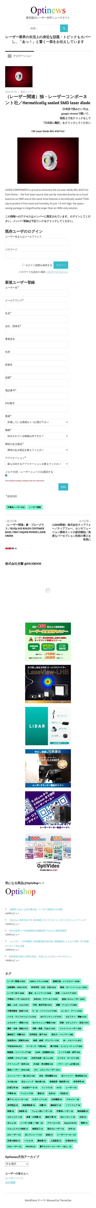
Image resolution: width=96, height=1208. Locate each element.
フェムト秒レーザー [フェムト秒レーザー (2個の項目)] (41, 1111)
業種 (8, 415)
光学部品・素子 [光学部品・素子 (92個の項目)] (38, 1034)
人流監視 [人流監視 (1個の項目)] (56, 1140)
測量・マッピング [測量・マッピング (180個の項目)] (66, 1004)
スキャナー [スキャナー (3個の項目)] (72, 1099)
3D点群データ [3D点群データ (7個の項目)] (29, 1087)
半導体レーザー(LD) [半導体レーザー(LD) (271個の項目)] (18, 999)
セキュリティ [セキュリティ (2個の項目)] (14, 1116)
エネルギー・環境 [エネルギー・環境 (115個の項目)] (17, 1022)
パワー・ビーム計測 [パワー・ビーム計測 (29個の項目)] (68, 1063)
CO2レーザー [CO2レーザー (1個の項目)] (14, 1146)
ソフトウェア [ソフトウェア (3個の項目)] (73, 1105)
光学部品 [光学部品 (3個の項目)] (12, 1105)
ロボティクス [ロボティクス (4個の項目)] (39, 1099)
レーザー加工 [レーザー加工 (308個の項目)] (15, 993)
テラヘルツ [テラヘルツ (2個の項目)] (53, 1122)
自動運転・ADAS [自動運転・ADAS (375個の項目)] (17, 987)
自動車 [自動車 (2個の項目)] (22, 1111)
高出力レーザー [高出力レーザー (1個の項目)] (55, 1128)
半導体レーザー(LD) (15, 507)
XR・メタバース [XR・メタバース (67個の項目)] (72, 1040)
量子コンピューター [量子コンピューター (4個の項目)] (17, 1099)
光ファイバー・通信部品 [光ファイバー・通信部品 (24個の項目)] (74, 1075)
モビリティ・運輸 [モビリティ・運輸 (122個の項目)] (76, 1016)
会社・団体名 (13, 325)
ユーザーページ (14, 1178)
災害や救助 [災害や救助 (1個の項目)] (13, 1140)
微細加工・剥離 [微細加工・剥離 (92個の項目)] (16, 1034)
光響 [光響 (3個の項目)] (42, 1105)
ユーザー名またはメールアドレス (23, 236)
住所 (7, 352)
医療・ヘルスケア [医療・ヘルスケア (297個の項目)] (66, 993)
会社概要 (10, 1183)
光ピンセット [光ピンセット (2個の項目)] (67, 1116)
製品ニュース (27, 91)
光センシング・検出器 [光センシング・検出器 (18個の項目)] (33, 1081)
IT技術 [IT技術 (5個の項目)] (64, 1093)
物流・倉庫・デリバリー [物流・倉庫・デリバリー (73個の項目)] (46, 1040)
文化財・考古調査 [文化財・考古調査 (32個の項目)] (43, 1063)
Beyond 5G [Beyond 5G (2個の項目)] (70, 1122)
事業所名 (10, 339)
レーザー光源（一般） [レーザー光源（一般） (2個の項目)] (31, 1122)
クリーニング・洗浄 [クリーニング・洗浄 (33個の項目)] (18, 1063)
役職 (8, 377)
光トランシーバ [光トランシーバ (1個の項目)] (33, 1134)
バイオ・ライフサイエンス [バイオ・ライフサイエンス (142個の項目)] (21, 1016)
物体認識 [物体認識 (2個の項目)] (82, 1111)
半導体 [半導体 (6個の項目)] (11, 1093)
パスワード (11, 249)
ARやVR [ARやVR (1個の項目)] (30, 1146)
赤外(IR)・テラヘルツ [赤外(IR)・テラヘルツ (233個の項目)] (46, 999)
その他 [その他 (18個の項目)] (12, 1081)
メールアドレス (14, 300)
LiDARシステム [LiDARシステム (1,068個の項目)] (39, 981)
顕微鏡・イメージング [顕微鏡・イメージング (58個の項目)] (19, 1052)
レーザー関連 (35, 507)
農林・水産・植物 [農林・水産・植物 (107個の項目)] (17, 1028)
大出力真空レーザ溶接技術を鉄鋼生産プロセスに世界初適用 (37, 930)
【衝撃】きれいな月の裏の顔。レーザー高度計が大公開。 (36, 909)
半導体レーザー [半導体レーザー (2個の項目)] (64, 1111)
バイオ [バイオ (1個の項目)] (28, 1140)
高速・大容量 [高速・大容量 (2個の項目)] (33, 1116)
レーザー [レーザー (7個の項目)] (71, 1087)
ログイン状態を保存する (38, 265)
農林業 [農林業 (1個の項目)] (41, 1140)
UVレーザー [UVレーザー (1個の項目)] (14, 1134)
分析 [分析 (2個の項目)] (82, 1116)
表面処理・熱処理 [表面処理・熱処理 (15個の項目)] (59, 1081)
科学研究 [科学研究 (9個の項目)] (78, 1081)
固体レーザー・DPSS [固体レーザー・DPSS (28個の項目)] (18, 1069)
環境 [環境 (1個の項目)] (84, 1122)
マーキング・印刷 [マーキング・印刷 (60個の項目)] (36, 1046)
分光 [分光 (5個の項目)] (52, 1093)
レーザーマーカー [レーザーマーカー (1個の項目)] (66, 1134)
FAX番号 (10, 403)
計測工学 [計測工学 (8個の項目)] (12, 1087)
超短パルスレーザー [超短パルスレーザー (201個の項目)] (73, 999)
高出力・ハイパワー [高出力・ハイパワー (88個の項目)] (62, 1034)
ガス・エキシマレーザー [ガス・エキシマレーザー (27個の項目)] (46, 1069)
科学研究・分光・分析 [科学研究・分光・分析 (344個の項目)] (43, 987)
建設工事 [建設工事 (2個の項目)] (50, 1116)
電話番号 (10, 390)
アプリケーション (15, 457)
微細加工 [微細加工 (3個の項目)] (56, 1105)
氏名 (8, 313)
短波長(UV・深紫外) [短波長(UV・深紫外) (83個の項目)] (18, 1040)
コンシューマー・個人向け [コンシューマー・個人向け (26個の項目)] (21, 1075)
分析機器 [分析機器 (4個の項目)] (56, 1099)
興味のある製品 (14, 443)
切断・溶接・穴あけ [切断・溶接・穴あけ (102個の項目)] (43, 1028)
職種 (8, 429)
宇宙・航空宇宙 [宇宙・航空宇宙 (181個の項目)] (42, 1004)
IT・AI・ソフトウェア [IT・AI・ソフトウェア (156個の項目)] (44, 1010)
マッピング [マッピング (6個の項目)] (26, 1093)
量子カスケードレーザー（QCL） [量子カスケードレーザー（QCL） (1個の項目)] (55, 1146)
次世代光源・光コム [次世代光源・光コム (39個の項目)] (42, 1058)
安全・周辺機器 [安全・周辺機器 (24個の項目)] (48, 1075)
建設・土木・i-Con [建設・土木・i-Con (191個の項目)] (17, 1004)
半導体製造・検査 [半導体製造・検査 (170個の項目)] (17, 1010)
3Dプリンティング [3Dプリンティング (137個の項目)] (50, 1016)
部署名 (8, 364)
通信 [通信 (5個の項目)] (40, 1093)
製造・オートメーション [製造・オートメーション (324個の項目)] (73, 987)
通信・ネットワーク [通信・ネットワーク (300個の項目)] (39, 993)
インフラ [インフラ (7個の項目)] (47, 1087)
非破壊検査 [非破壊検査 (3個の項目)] (28, 1105)
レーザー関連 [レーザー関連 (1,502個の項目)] (16, 981)
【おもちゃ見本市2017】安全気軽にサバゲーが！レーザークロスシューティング (47, 920)
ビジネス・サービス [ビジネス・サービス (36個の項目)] (68, 1058)
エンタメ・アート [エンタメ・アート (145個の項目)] (71, 1010)
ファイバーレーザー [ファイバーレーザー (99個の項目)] (70, 1028)
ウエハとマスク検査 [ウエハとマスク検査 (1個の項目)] (17, 1128)
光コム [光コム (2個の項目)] (11, 1122)
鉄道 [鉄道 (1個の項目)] (49, 1134)
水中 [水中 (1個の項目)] (71, 1128)
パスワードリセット (57, 272)
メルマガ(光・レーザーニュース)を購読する (29, 472)
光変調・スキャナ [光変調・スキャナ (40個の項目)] (17, 1058)
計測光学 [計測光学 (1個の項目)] (71, 1140)
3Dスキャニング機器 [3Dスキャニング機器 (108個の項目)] (43, 1022)
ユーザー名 (12, 287)
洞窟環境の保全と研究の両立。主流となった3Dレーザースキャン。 (41, 956)
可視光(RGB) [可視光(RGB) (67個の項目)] (14, 1046)
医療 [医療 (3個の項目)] (10, 1111)
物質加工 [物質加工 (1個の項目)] (37, 1128)
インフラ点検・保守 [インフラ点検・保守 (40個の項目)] (69, 1052)
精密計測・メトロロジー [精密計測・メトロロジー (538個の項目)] (66, 981)
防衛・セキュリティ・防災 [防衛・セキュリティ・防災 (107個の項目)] (74, 1022)
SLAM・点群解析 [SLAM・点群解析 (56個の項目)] (44, 1052)
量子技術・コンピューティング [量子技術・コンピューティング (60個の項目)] (66, 1046)
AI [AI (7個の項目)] (59, 1087)
